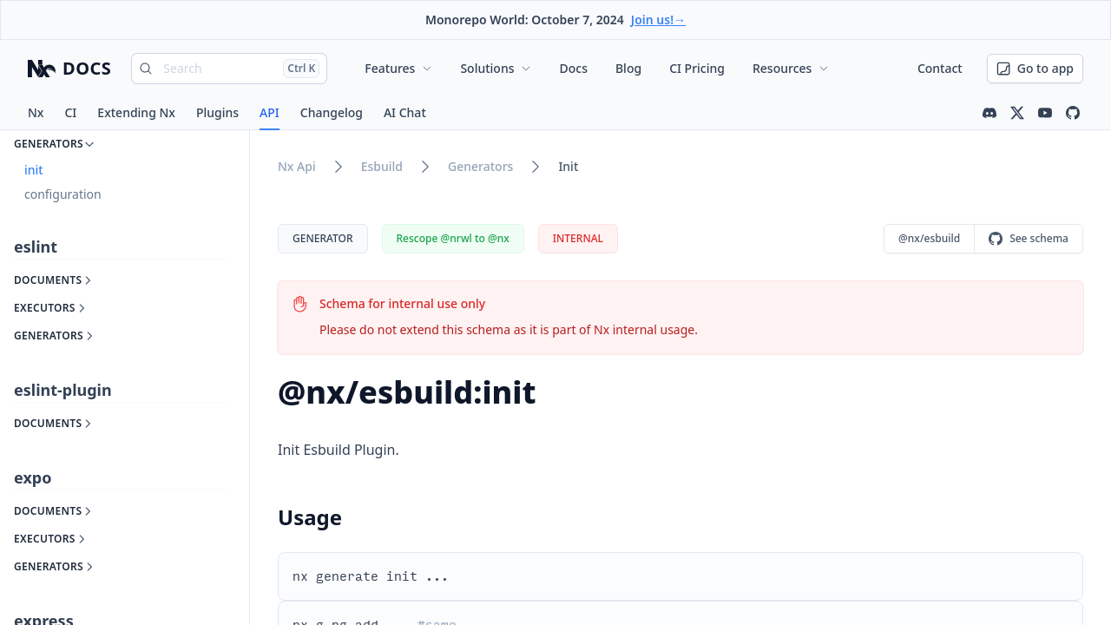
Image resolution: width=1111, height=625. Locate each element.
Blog (628, 68)
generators (480, 166)
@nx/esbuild (929, 238)
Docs (573, 68)
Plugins (217, 112)
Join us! (658, 19)
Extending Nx (136, 112)
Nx (35, 112)
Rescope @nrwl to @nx (453, 238)
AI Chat (405, 112)
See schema (1028, 238)
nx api (297, 166)
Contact (940, 68)
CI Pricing (697, 68)
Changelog (331, 112)
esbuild (382, 166)
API (269, 112)
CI (70, 112)
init (568, 166)
